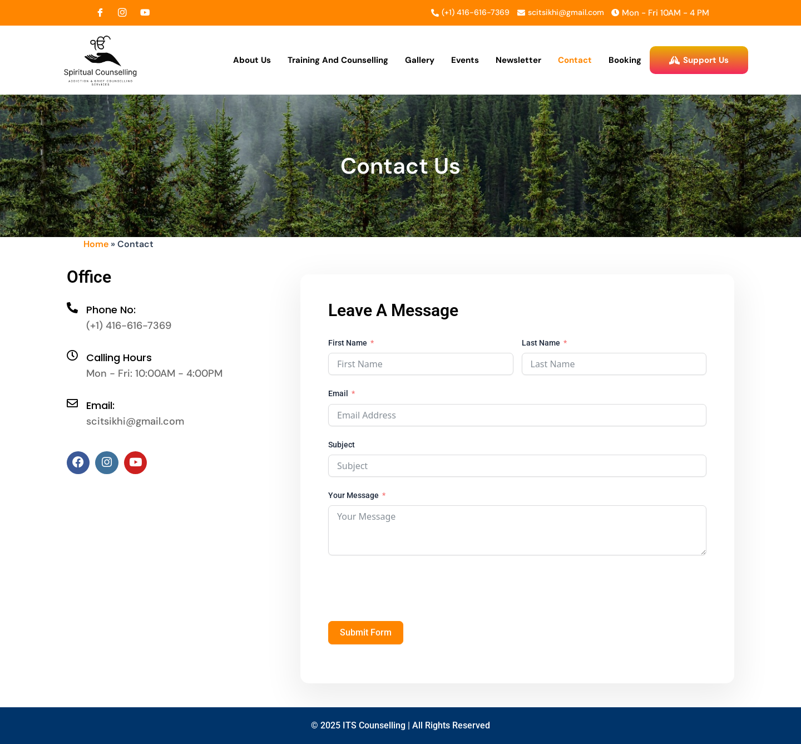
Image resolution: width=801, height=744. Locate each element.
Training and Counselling (338, 60)
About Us (252, 60)
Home (95, 246)
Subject (341, 445)
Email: (100, 407)
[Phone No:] (72, 309)
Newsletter (518, 60)
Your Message (353, 496)
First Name (347, 344)
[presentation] (412, 590)
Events (465, 60)
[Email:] (72, 405)
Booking (625, 60)
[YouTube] (144, 12)
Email (338, 395)
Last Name (541, 344)
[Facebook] (100, 12)
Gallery (419, 60)
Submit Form (366, 634)
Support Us (699, 60)
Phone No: (111, 311)
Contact (575, 60)
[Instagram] (122, 12)
